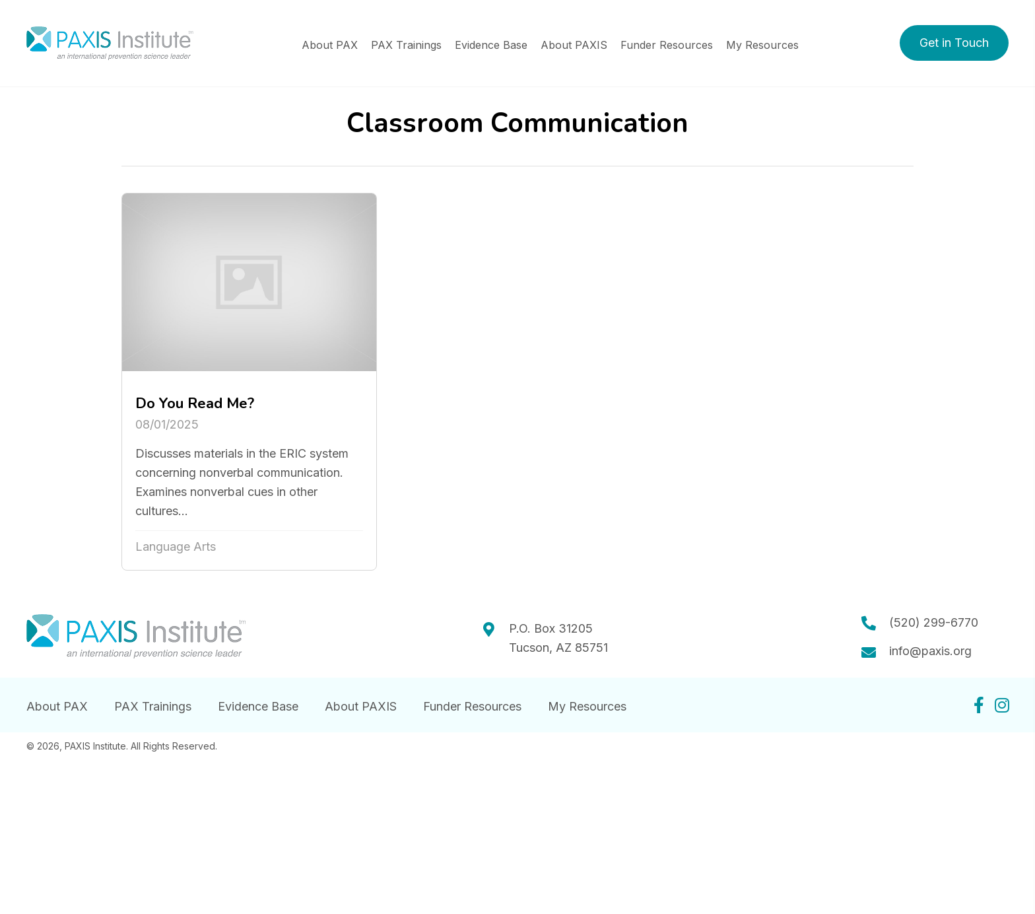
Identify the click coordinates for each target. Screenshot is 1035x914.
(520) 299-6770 (933, 622)
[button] (954, 43)
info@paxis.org (930, 651)
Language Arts (175, 546)
